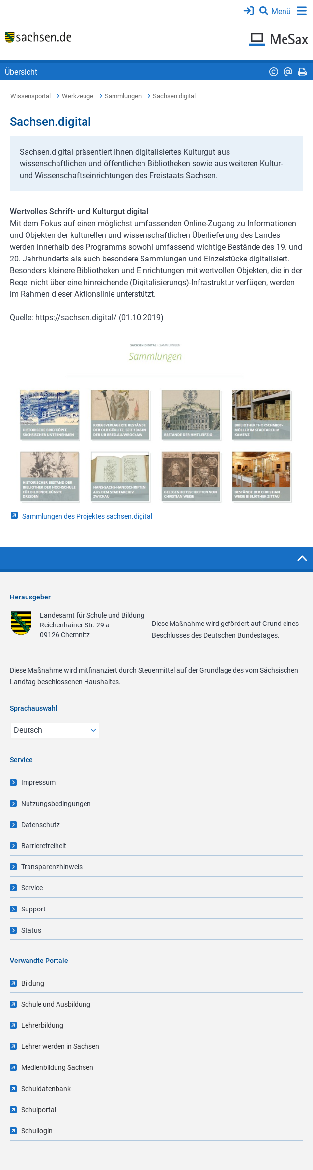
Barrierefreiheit (43, 846)
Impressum (38, 782)
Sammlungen (123, 96)
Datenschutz (40, 825)
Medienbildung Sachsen (57, 1067)
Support (33, 909)
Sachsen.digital (174, 96)
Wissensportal (30, 96)
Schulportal (38, 1110)
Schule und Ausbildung (55, 1004)
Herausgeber (30, 597)
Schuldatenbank (46, 1088)
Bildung (32, 983)
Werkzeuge (77, 96)
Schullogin (37, 1131)
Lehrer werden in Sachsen (60, 1046)
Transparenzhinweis (52, 867)
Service (32, 888)
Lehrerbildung (42, 1025)
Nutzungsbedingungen (56, 803)
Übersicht (21, 72)
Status (31, 930)
